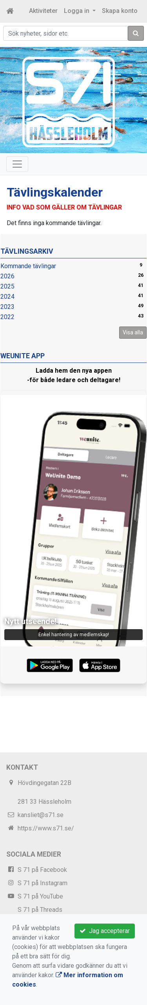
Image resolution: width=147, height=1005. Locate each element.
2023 (7, 306)
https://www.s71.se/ (46, 828)
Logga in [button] (77, 10)
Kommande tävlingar (28, 266)
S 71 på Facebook (42, 869)
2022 (7, 317)
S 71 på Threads (40, 909)
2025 (7, 286)
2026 (7, 276)
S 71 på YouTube (40, 896)
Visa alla (133, 332)
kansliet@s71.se (41, 815)
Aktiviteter (43, 10)
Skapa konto (120, 10)
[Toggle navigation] (17, 164)
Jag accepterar (105, 931)
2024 (7, 296)
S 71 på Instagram (42, 883)
